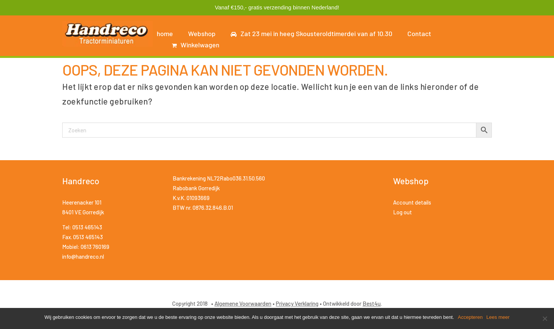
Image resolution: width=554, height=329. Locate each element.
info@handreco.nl (83, 256)
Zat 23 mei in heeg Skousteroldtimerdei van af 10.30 (311, 33)
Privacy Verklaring (297, 303)
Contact (419, 33)
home (165, 33)
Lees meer (498, 317)
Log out (402, 212)
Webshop (202, 33)
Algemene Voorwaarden (242, 303)
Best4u (372, 303)
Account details (412, 202)
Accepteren (470, 317)
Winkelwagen (195, 45)
